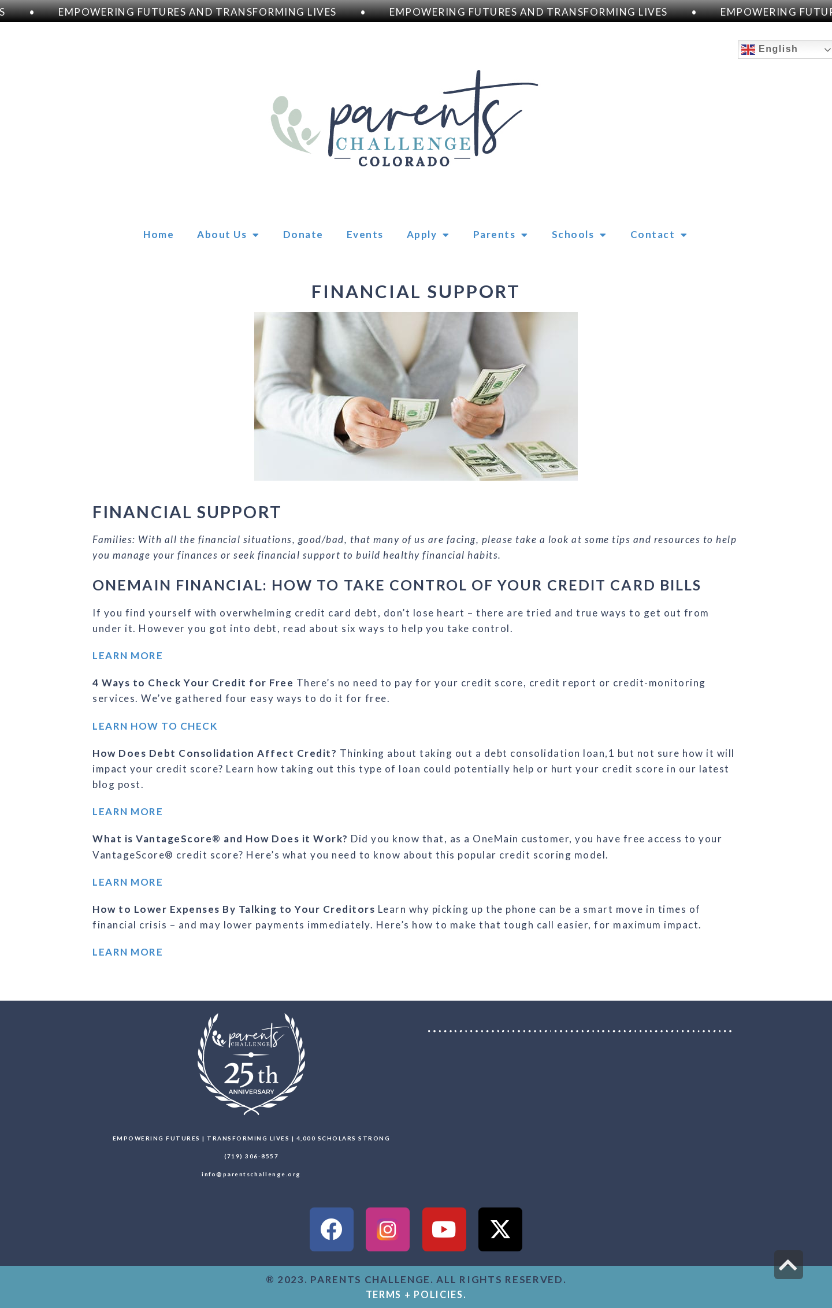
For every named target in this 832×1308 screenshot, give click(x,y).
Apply (428, 235)
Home (158, 234)
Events (365, 234)
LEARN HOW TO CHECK (154, 726)
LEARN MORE (127, 655)
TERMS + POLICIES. (416, 1294)
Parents (501, 235)
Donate (303, 234)
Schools (579, 235)
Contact (659, 235)
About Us (228, 235)
